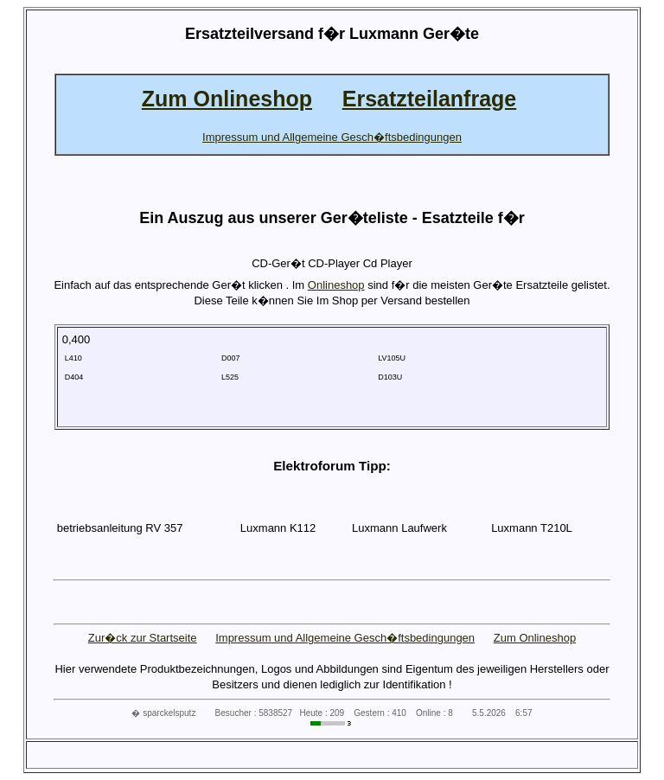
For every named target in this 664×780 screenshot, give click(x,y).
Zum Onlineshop (535, 637)
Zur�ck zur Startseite (142, 637)
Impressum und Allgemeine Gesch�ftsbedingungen (345, 637)
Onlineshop (336, 284)
